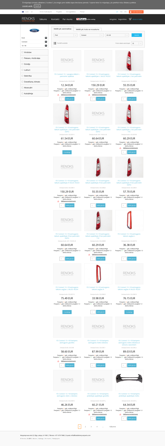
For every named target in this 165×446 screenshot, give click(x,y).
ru (121, 12)
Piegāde (59, 12)
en (125, 12)
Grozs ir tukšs (137, 19)
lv (117, 12)
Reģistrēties (122, 19)
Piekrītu (37, 6)
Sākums (43, 19)
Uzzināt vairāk (27, 6)
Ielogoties (113, 19)
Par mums (67, 19)
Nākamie (112, 427)
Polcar (82, 12)
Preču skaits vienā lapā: (123, 43)
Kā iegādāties (71, 12)
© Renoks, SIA (24, 438)
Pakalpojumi (56, 438)
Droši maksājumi (46, 12)
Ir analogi (67, 152)
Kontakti (55, 19)
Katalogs (40, 438)
